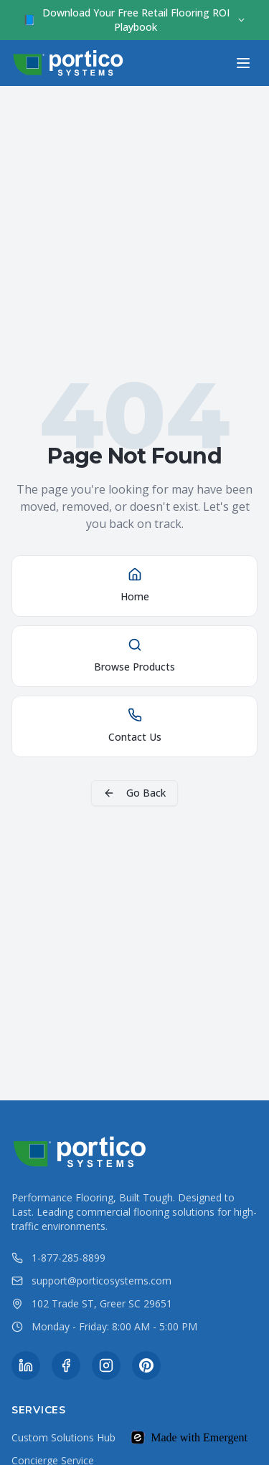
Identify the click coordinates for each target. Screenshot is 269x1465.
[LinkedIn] (25, 1365)
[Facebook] (66, 1365)
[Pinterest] (146, 1365)
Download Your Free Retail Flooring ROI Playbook (134, 20)
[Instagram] (106, 1365)
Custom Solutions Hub (63, 1437)
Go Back (134, 792)
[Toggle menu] (243, 63)
